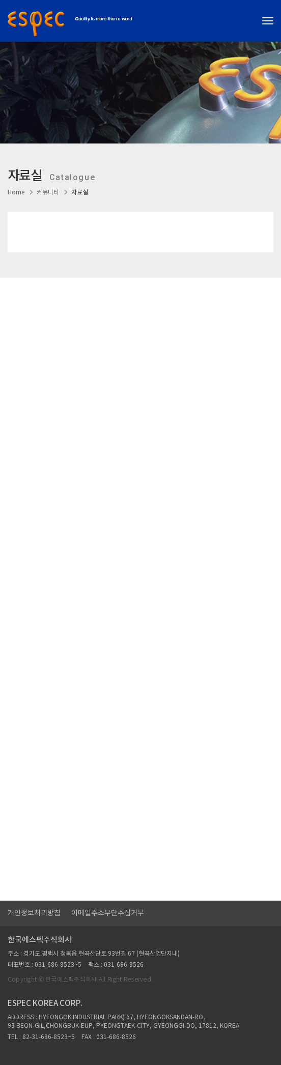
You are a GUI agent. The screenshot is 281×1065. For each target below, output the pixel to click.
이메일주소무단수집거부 (107, 913)
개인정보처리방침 (34, 913)
